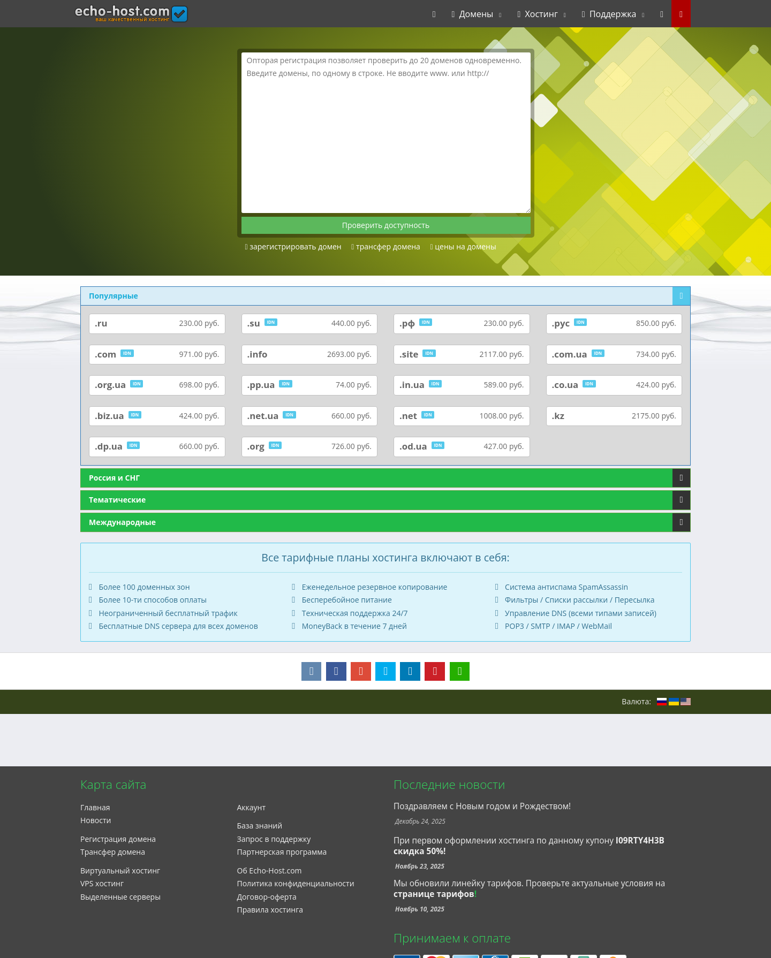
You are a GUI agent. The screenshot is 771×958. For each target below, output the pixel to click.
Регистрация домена (118, 839)
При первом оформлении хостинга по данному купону (529, 846)
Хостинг (537, 14)
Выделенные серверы (120, 897)
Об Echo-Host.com (269, 870)
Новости (95, 820)
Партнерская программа (282, 852)
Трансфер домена (112, 852)
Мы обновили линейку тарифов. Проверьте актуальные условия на (529, 883)
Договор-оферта (267, 897)
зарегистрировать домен (293, 246)
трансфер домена (385, 246)
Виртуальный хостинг (120, 870)
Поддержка (609, 14)
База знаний (260, 825)
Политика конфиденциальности (295, 883)
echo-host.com (110, 14)
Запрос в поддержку (274, 839)
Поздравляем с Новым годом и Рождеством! (482, 806)
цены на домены (463, 246)
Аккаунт (251, 807)
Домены (473, 14)
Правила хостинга (270, 909)
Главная (95, 807)
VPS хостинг (102, 883)
